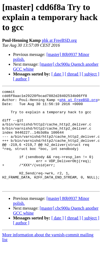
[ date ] (57, 74)
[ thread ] (73, 74)
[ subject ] (90, 74)
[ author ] (21, 79)
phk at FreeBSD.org (59, 40)
